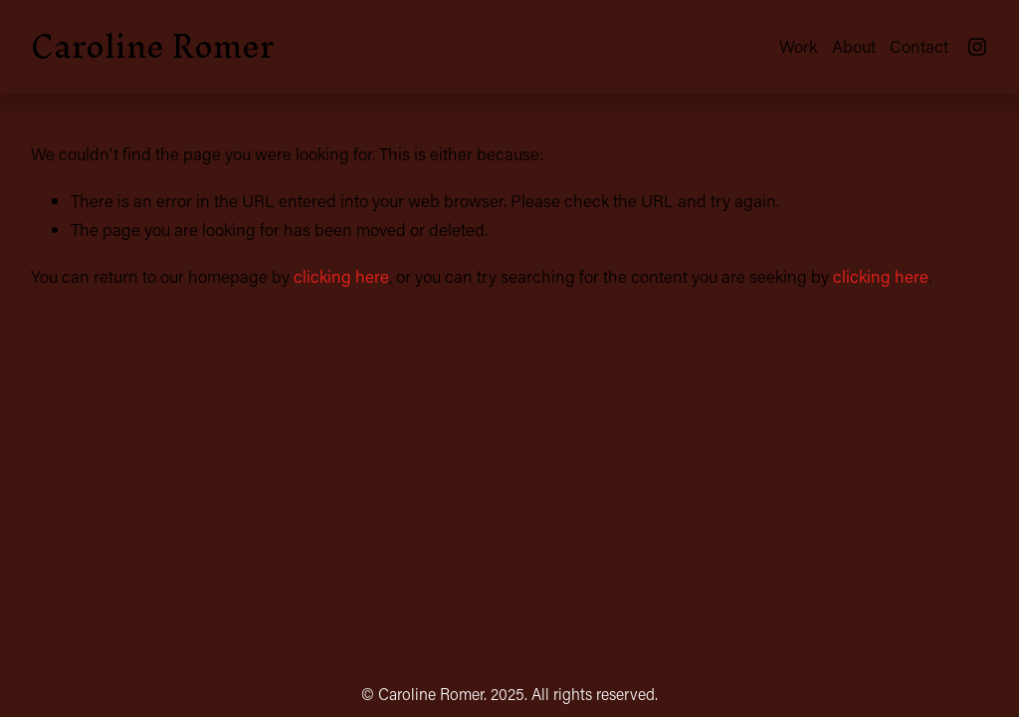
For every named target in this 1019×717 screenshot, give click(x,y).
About (854, 46)
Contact (919, 46)
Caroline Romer (152, 46)
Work (798, 46)
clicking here (341, 276)
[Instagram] (977, 47)
